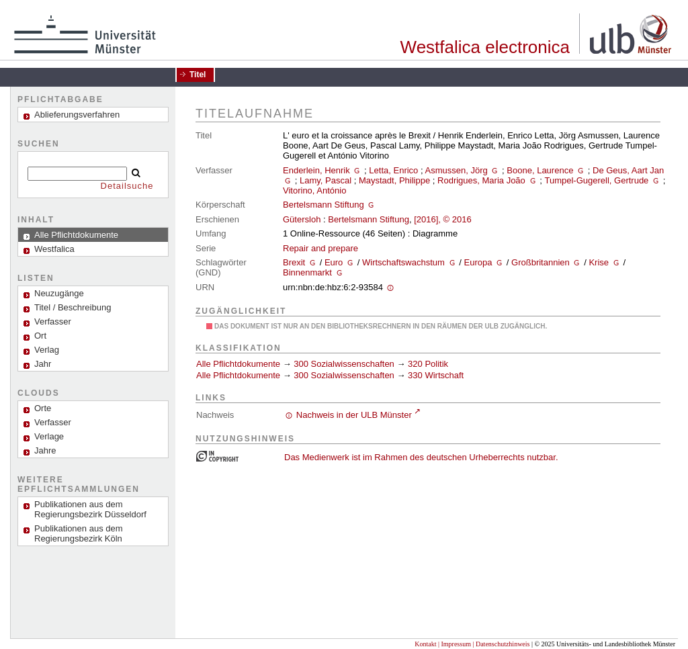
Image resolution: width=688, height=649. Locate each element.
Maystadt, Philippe (394, 180)
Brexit (294, 262)
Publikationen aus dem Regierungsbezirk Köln (78, 533)
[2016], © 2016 (442, 219)
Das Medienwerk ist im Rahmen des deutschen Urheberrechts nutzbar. (421, 457)
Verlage (49, 436)
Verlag (46, 350)
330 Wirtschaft (436, 375)
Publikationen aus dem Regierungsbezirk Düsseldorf (90, 509)
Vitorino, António (314, 190)
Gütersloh (301, 219)
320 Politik (428, 364)
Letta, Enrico (393, 170)
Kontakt (425, 644)
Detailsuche (127, 186)
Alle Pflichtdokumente (239, 364)
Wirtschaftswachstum (403, 262)
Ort (40, 336)
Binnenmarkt (307, 272)
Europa (478, 262)
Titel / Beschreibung (72, 307)
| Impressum (454, 644)
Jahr (42, 364)
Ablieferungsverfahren (77, 115)
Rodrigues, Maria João (481, 180)
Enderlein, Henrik (316, 170)
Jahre (45, 450)
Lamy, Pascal (325, 180)
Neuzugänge (59, 293)
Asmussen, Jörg (456, 170)
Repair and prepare (320, 248)
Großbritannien (540, 262)
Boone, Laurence (540, 170)
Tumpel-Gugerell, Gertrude (596, 180)
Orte (42, 408)
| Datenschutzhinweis (500, 644)
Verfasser (52, 321)
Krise (599, 262)
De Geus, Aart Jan (628, 170)
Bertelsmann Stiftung (323, 205)
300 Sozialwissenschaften (344, 364)
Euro (334, 262)
